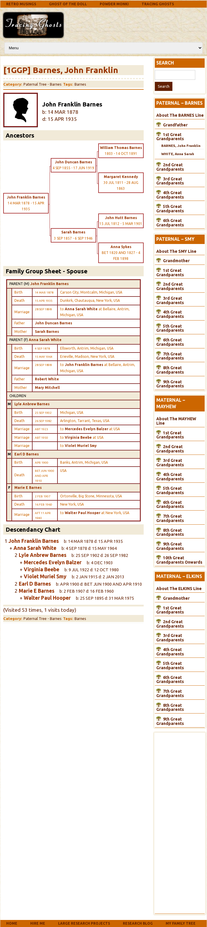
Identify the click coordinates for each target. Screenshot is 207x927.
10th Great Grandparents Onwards (179, 560)
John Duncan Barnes (53, 323)
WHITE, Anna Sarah (177, 154)
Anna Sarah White (45, 340)
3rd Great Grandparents (170, 181)
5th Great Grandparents (170, 208)
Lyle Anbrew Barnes (32, 404)
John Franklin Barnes (49, 284)
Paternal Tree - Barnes (42, 84)
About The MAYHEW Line (176, 421)
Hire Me (37, 923)
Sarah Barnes (47, 331)
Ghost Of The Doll (68, 4)
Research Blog (138, 923)
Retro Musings (21, 4)
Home (11, 923)
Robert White (47, 379)
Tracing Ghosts (158, 4)
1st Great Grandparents (170, 136)
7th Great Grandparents (170, 356)
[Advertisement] (113, 24)
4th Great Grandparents (170, 194)
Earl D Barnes (26, 454)
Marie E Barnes (28, 487)
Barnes (80, 84)
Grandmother (176, 260)
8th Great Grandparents (170, 369)
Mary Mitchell (47, 387)
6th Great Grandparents (170, 222)
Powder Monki (114, 4)
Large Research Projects (84, 923)
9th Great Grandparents (170, 384)
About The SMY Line (176, 251)
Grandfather (175, 125)
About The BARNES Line (180, 115)
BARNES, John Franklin (181, 146)
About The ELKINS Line (179, 588)
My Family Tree (181, 923)
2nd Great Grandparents (170, 167)
